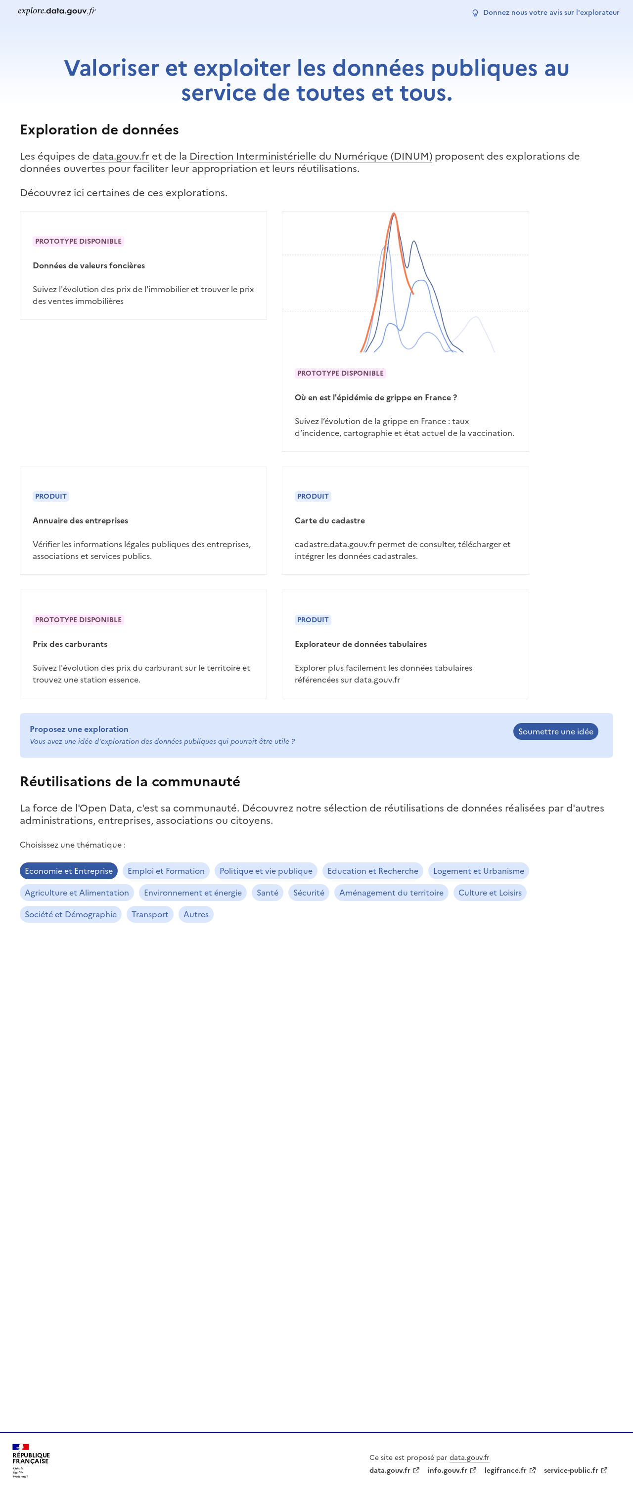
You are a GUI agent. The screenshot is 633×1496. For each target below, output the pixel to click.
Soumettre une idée (555, 731)
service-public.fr (571, 1470)
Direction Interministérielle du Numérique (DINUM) (310, 156)
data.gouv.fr (120, 156)
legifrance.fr (506, 1470)
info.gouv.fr (447, 1470)
